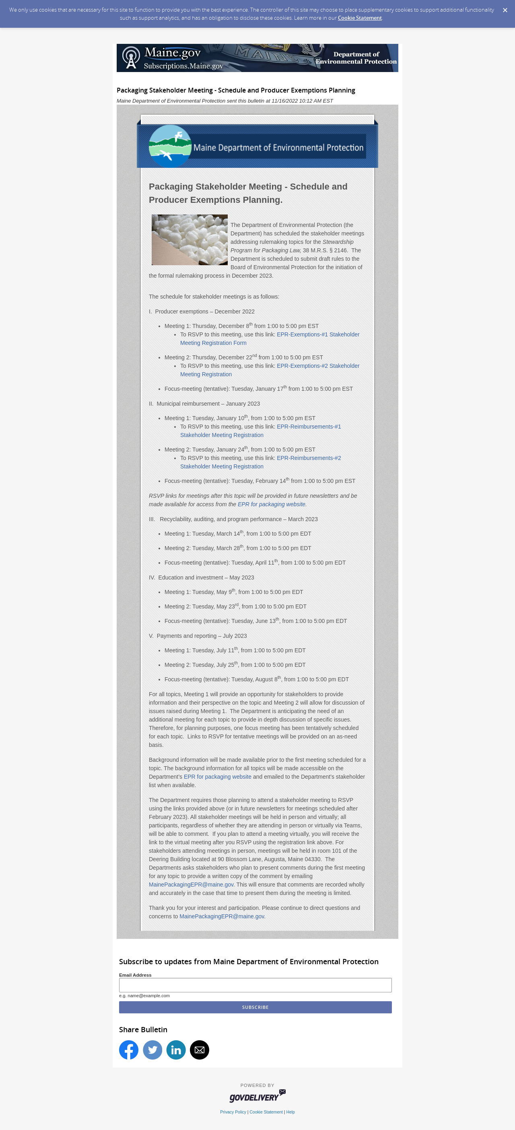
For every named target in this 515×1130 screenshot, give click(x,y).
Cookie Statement (360, 17)
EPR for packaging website (217, 776)
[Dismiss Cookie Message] (505, 7)
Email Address (135, 974)
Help (290, 1112)
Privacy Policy (233, 1112)
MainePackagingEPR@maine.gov (191, 884)
